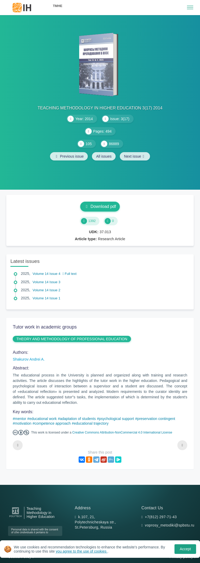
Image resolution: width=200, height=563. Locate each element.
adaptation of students (78, 419)
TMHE (57, 6)
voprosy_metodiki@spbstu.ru (169, 525)
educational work (43, 419)
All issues (103, 156)
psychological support (116, 419)
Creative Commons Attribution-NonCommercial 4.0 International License (122, 432)
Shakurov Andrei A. (29, 359)
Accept (185, 549)
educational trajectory (91, 423)
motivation (23, 423)
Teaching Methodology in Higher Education (40, 513)
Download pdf (100, 206)
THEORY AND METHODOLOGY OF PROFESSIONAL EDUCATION (71, 339)
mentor (20, 419)
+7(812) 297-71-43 (161, 517)
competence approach (53, 423)
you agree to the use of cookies (81, 551)
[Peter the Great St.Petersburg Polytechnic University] (15, 517)
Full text (70, 274)
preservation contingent (156, 419)
